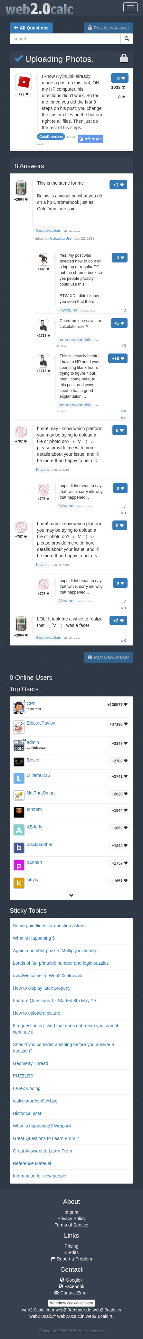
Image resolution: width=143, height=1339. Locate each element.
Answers (29, 166)
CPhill (33, 703)
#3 (123, 346)
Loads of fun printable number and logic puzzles (61, 963)
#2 (123, 310)
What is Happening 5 (34, 938)
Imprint (72, 1212)
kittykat (34, 879)
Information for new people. (40, 1175)
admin (33, 742)
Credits (71, 1252)
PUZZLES (23, 1075)
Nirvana (66, 505)
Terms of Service (71, 1224)
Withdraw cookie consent (71, 1303)
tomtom (34, 809)
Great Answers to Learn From (42, 1150)
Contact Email (71, 1292)
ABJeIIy (34, 826)
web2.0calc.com (38, 1309)
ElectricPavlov (41, 723)
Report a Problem (71, 1258)
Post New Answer (108, 27)
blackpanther (39, 844)
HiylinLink (68, 310)
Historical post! (28, 1113)
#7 (123, 506)
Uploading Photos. (54, 59)
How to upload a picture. (37, 1013)
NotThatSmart (41, 792)
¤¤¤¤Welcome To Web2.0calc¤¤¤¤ (47, 975)
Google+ (71, 1280)
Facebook (71, 1286)
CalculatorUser (61, 238)
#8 (123, 640)
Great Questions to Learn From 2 (46, 1138)
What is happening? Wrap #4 (42, 1125)
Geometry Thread (30, 1063)
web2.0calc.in (71, 1316)
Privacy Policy (71, 1218)
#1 (123, 417)
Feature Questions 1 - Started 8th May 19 (54, 1000)
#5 (123, 512)
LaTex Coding (27, 1088)
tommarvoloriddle (75, 339)
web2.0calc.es (106, 1309)
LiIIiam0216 (38, 775)
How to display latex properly (42, 988)
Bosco (33, 759)
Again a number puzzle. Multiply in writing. (55, 950)
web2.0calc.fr (42, 1316)
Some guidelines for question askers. (50, 925)
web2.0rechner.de (73, 1309)
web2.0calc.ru (99, 1316)
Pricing (72, 1246)
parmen (34, 862)
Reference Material (32, 1163)
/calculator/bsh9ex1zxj (35, 1100)
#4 (123, 411)
